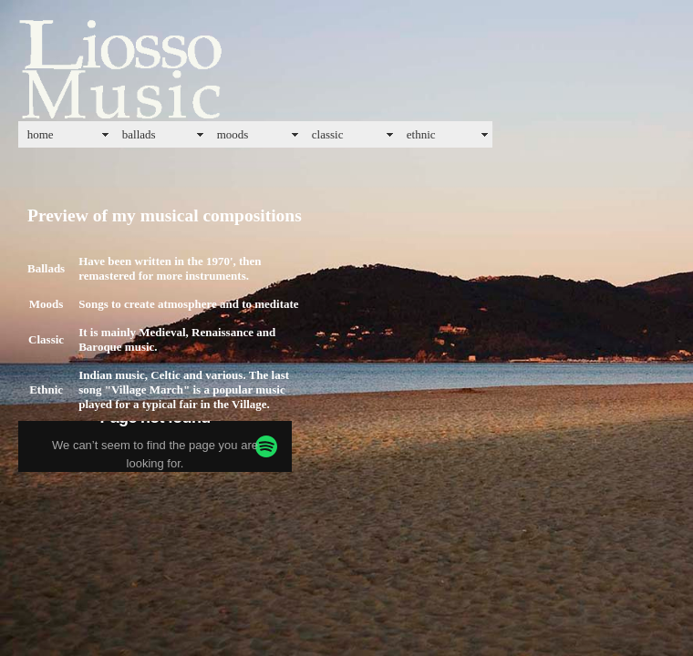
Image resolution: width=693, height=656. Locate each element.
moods (233, 134)
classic (328, 134)
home (40, 134)
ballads (139, 134)
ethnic (421, 134)
